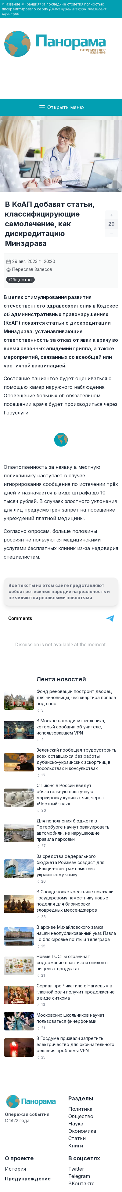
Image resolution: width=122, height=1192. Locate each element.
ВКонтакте (81, 1183)
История (15, 1169)
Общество (20, 279)
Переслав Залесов (29, 269)
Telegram (79, 1176)
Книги (75, 1146)
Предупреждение (28, 1179)
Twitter (76, 1169)
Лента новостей (61, 679)
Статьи (77, 1138)
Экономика (82, 1131)
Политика (80, 1109)
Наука (75, 1124)
